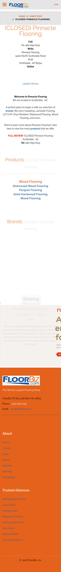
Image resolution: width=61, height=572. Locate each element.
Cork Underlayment (12, 540)
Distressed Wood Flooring (30, 186)
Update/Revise (30, 83)
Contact (6, 448)
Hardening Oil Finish (12, 522)
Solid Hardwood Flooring (31, 194)
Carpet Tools (9, 505)
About (5, 442)
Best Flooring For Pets (14, 499)
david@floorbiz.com (21, 409)
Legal (5, 454)
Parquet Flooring (30, 190)
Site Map (7, 471)
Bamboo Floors (10, 534)
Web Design (8, 477)
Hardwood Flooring (12, 516)
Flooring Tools (9, 510)
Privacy (6, 460)
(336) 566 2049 (19, 404)
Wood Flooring (30, 198)
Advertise (7, 465)
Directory (36, 16)
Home (22, 16)
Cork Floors (8, 528)
